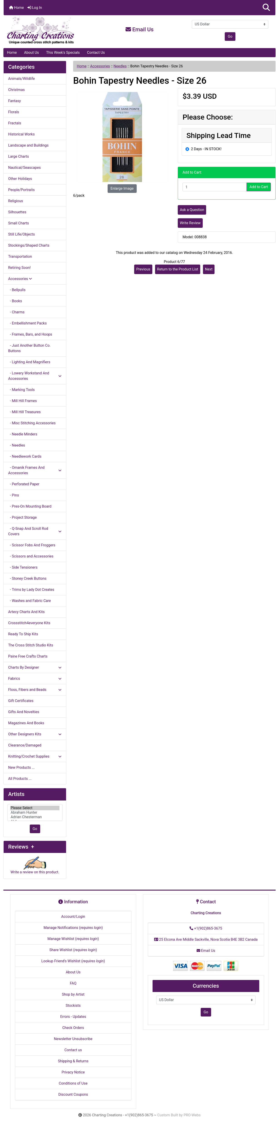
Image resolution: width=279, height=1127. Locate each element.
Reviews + (21, 847)
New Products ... (21, 767)
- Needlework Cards (24, 456)
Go (230, 36)
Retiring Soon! (19, 267)
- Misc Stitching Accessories (32, 423)
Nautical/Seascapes (24, 167)
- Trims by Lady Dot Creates (31, 589)
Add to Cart (258, 187)
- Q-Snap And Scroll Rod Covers (35, 531)
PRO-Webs (192, 1115)
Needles (120, 66)
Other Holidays (20, 179)
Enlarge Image (122, 188)
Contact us (73, 1050)
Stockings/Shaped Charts (28, 245)
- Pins (13, 495)
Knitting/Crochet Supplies (35, 756)
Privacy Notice (73, 1072)
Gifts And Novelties (23, 712)
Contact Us (96, 52)
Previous (143, 269)
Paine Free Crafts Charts (27, 656)
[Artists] (34, 812)
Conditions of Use (73, 1083)
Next (208, 269)
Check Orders (73, 1028)
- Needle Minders (22, 434)
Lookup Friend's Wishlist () (73, 961)
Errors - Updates (73, 1016)
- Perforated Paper (23, 484)
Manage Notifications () (73, 928)
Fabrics (35, 678)
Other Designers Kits (35, 734)
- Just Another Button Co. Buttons (29, 348)
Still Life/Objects (21, 234)
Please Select (34, 808)
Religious (15, 201)
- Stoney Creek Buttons (27, 578)
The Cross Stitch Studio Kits (30, 645)
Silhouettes (17, 212)
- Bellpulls (16, 290)
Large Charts (18, 156)
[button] (266, 7)
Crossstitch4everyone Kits (29, 623)
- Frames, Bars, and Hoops (30, 334)
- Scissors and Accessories (30, 556)
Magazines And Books (26, 723)
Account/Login (73, 916)
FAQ (73, 983)
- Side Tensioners (22, 567)
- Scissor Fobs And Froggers (31, 545)
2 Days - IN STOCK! (206, 149)
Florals (13, 112)
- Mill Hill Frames (22, 401)
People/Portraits (21, 190)
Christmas (16, 90)
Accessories (100, 66)
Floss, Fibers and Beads (35, 689)
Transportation (20, 256)
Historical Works (21, 134)
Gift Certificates (20, 701)
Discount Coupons (73, 1094)
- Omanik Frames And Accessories (35, 470)
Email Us (140, 29)
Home (16, 7)
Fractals (14, 123)
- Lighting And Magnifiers (29, 362)
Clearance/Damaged (24, 745)
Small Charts (18, 223)
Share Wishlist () (73, 950)
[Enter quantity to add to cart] (215, 187)
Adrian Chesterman (34, 817)
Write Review (190, 223)
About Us (31, 52)
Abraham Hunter (34, 812)
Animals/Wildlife (21, 78)
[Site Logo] (49, 30)
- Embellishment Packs (27, 323)
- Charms (16, 312)
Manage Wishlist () (73, 939)
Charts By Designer (35, 667)
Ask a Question (192, 210)
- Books (15, 301)
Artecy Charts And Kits (26, 612)
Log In (34, 7)
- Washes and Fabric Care (29, 601)
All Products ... (20, 778)
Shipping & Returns (73, 1061)
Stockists (73, 1005)
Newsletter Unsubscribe (73, 1039)
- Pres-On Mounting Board (29, 506)
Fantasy (14, 101)
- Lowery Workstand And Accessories (35, 376)
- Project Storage (22, 517)
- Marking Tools (21, 390)
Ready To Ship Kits (23, 634)
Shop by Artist (73, 994)
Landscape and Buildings (28, 145)
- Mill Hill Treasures (24, 412)
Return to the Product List (177, 269)
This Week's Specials (63, 52)
